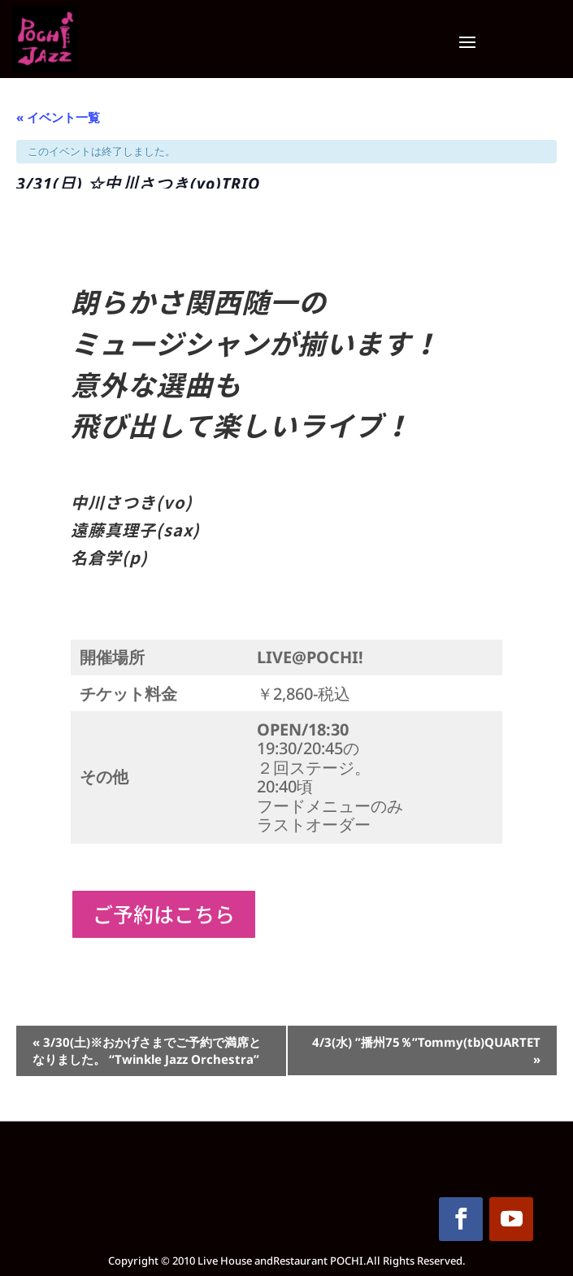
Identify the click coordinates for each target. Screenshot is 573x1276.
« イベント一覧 (58, 117)
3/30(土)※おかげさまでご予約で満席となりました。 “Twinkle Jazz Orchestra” (147, 1050)
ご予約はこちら (164, 914)
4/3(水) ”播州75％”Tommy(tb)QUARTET (426, 1050)
